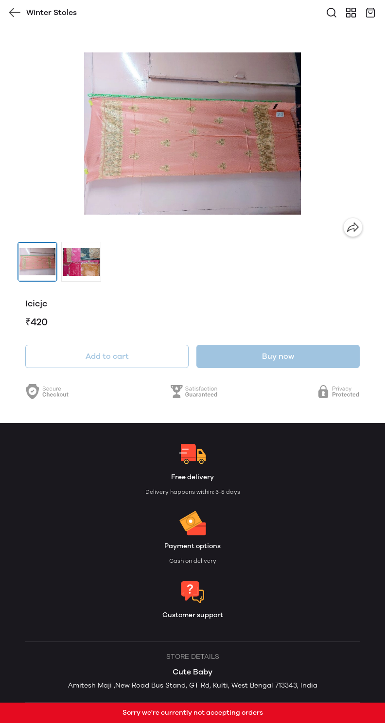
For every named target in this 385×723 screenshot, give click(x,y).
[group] (193, 133)
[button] (37, 262)
